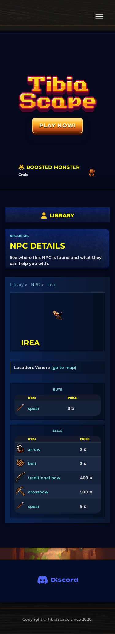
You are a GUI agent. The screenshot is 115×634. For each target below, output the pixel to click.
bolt (32, 463)
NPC (35, 284)
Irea (51, 284)
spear (34, 408)
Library (17, 284)
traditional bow (44, 477)
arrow (34, 449)
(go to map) (63, 367)
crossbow (38, 491)
